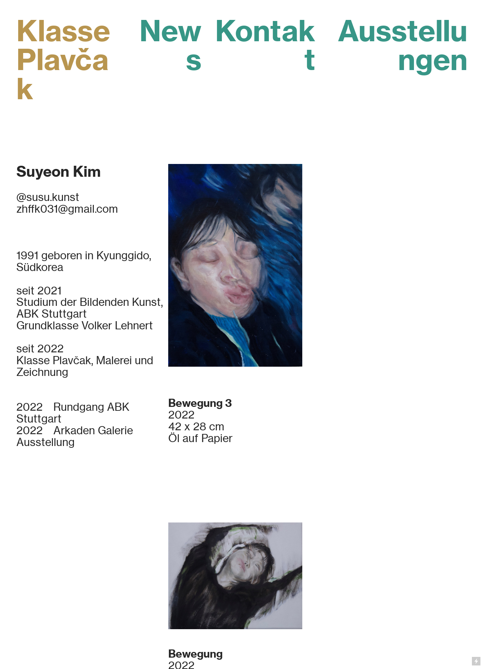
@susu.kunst (47, 197)
